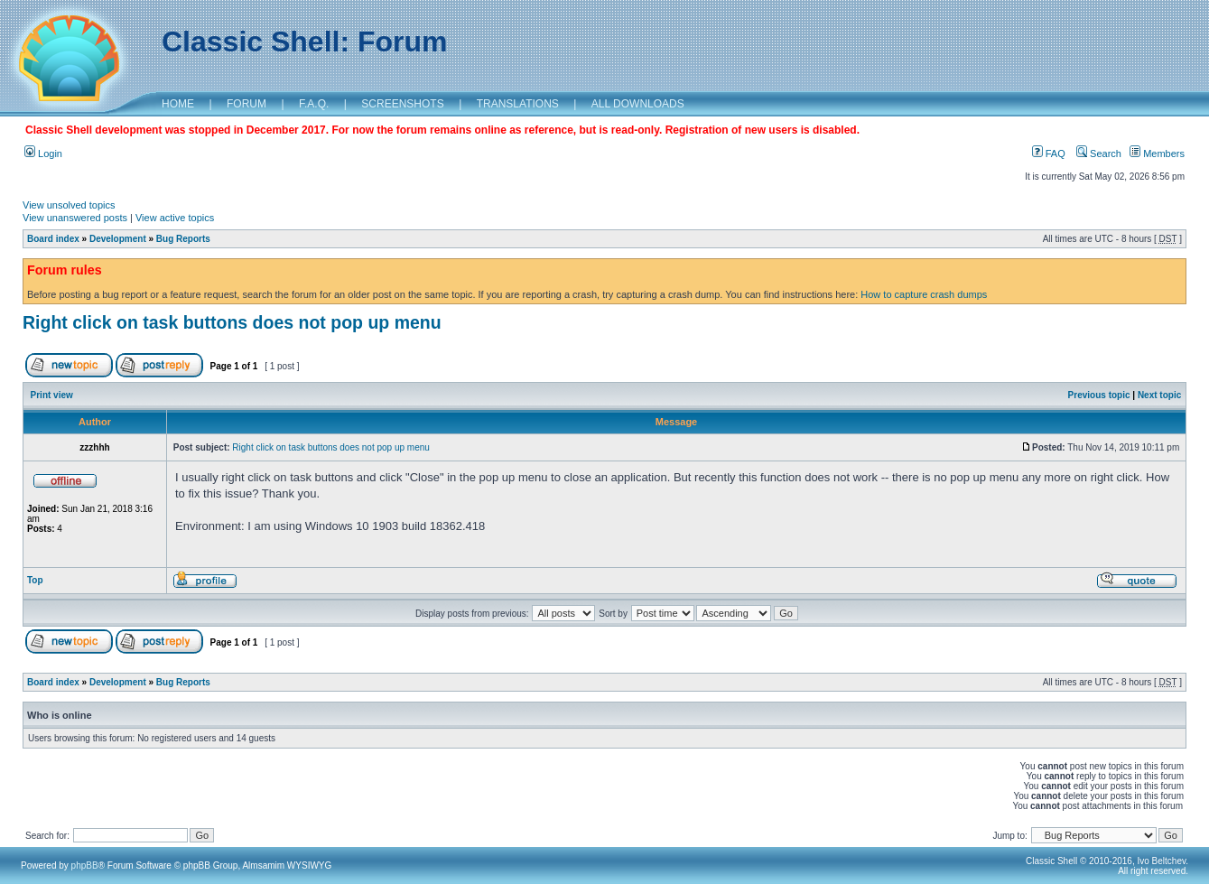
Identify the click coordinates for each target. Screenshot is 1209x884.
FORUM (246, 104)
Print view (52, 395)
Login (43, 153)
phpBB (84, 865)
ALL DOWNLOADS (637, 104)
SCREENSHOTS (402, 104)
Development (117, 239)
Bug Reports (183, 239)
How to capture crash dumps (923, 294)
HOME (178, 104)
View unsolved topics (69, 205)
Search (1098, 153)
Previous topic (1099, 395)
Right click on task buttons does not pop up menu (232, 322)
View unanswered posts (75, 217)
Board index (53, 239)
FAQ (1048, 153)
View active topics (174, 217)
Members (1157, 153)
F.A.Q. (314, 104)
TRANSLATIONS (518, 104)
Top (35, 580)
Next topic (1159, 395)
